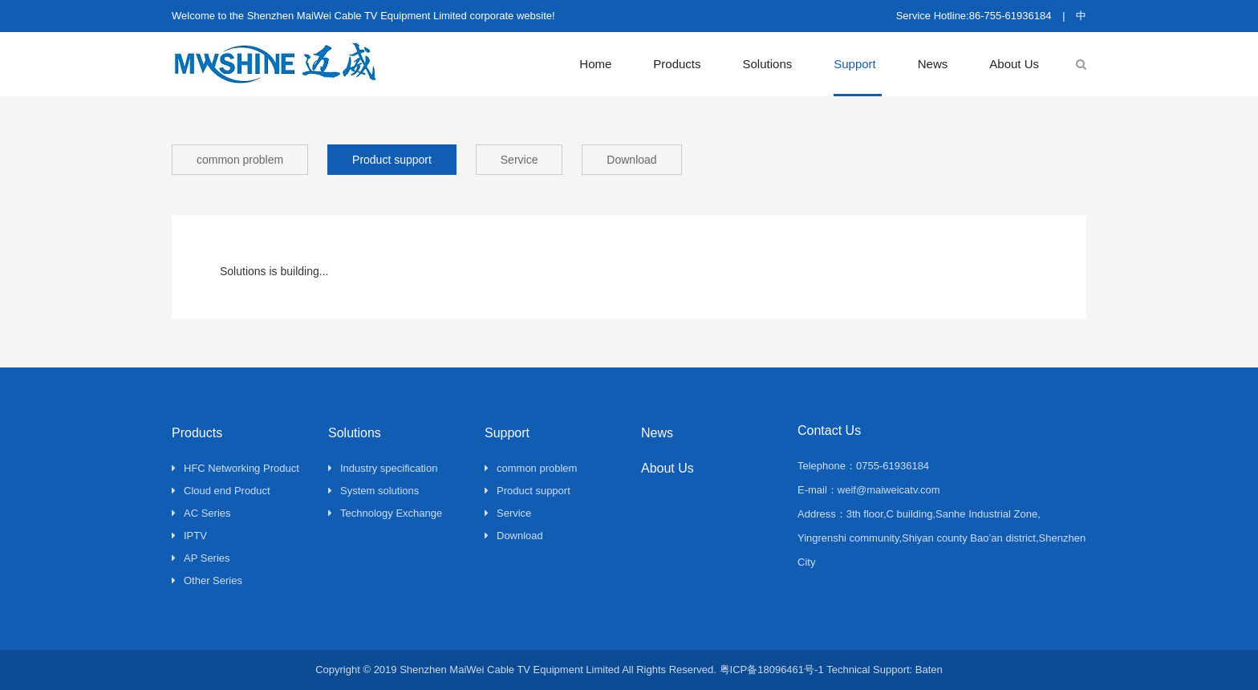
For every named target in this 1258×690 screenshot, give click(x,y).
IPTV (189, 536)
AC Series (201, 513)
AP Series (201, 558)
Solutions (768, 64)
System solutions (373, 491)
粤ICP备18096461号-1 (772, 670)
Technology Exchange (385, 513)
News (933, 64)
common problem (240, 159)
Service (519, 159)
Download (631, 159)
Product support (392, 159)
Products (676, 64)
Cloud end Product (221, 491)
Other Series (207, 580)
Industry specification (382, 468)
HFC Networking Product (235, 468)
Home (595, 64)
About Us (1014, 64)
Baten (929, 670)
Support (855, 64)
